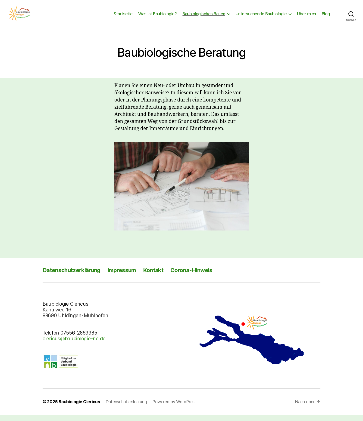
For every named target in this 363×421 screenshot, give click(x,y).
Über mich (306, 16)
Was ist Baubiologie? (157, 16)
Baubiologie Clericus (79, 408)
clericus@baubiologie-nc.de (74, 345)
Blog (326, 16)
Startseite (123, 16)
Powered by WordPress (174, 408)
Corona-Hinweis (191, 276)
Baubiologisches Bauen (203, 16)
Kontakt (153, 276)
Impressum (121, 276)
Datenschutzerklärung (71, 276)
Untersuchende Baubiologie (261, 16)
